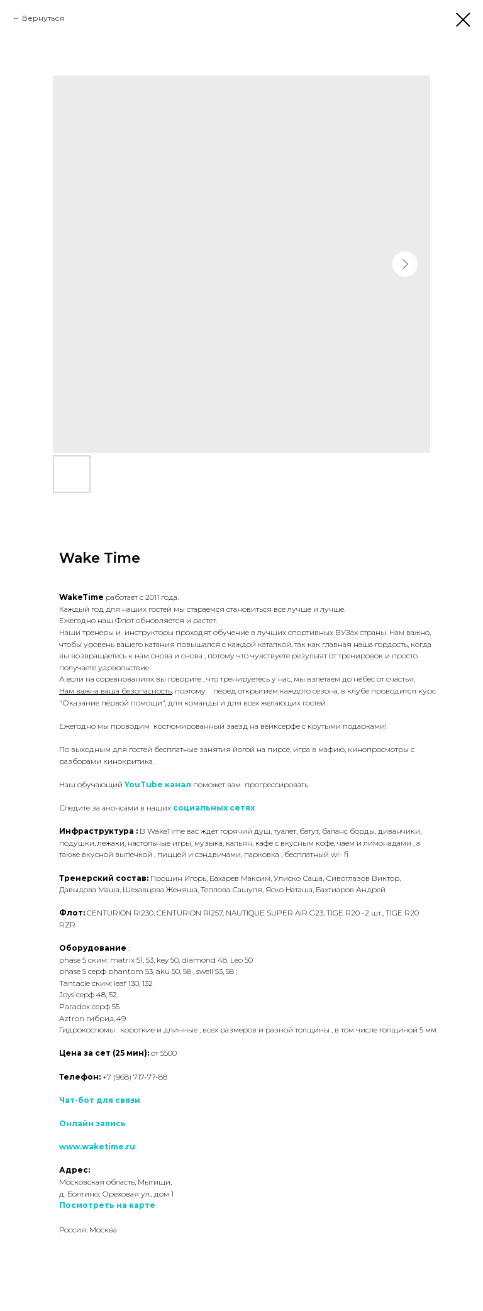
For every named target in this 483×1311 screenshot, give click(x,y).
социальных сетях (214, 807)
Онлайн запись (92, 1123)
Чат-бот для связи (99, 1100)
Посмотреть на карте (107, 1205)
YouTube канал (158, 784)
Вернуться (43, 18)
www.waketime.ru (97, 1146)
